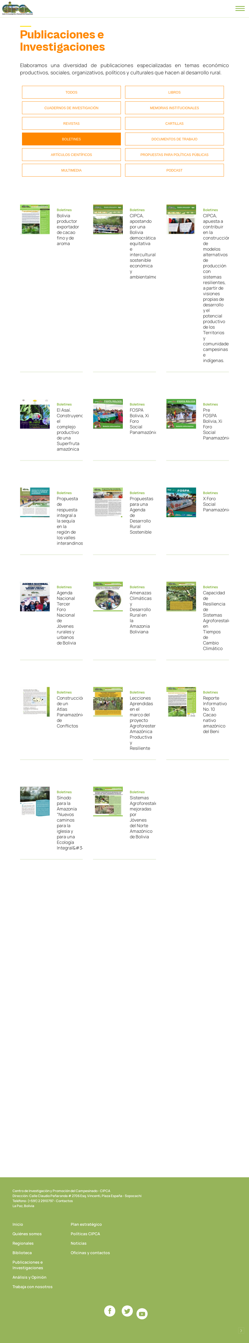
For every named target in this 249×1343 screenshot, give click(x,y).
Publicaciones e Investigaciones (28, 1264)
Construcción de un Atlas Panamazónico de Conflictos (67, 712)
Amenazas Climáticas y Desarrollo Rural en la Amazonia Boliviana (140, 612)
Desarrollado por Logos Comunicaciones (241, 1330)
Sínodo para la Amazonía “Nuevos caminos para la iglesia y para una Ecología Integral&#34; (67, 823)
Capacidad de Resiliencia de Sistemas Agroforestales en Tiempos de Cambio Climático (213, 620)
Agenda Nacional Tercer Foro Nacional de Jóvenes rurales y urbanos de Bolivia (66, 618)
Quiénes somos (27, 1233)
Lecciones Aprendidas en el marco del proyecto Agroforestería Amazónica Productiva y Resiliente (140, 723)
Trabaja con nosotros (33, 1286)
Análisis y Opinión (30, 1277)
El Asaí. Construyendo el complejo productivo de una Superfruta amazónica (67, 429)
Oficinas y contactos (90, 1252)
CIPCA (17, 8)
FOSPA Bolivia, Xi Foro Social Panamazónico (140, 421)
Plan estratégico (86, 1224)
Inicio (18, 1224)
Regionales (23, 1243)
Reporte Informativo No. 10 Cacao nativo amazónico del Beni (213, 714)
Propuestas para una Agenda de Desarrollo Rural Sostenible (140, 515)
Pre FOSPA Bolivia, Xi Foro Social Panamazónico (213, 424)
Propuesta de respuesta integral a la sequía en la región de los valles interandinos (67, 521)
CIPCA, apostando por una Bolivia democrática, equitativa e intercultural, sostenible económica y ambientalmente (140, 246)
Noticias (79, 1243)
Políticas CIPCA (85, 1233)
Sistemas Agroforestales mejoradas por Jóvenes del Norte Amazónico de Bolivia (140, 817)
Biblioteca (22, 1252)
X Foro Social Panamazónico (213, 504)
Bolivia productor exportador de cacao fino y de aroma (67, 229)
